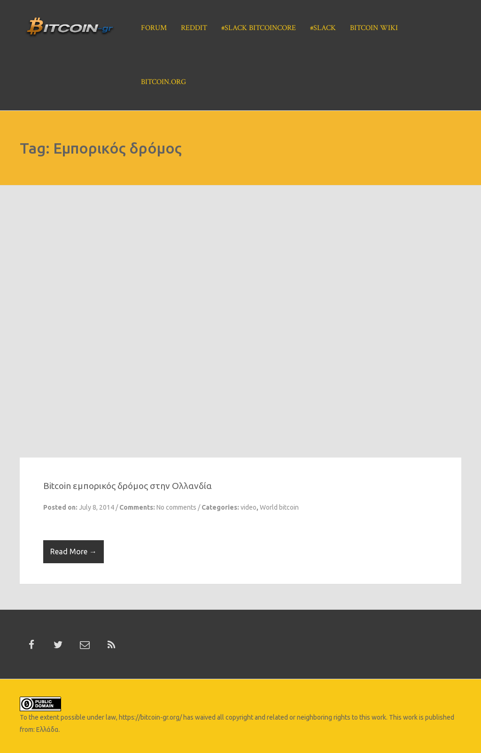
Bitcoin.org (163, 82)
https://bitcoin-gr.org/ (150, 717)
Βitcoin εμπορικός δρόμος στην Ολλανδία (127, 486)
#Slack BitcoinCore (258, 28)
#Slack (323, 28)
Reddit (194, 28)
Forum (154, 28)
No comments (176, 507)
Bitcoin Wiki (374, 28)
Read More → (73, 551)
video (248, 507)
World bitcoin (279, 507)
